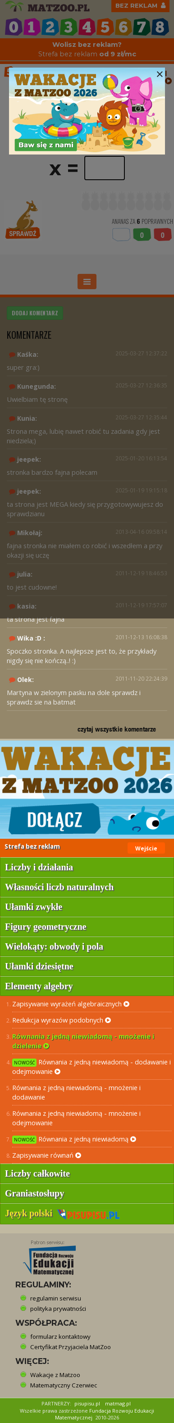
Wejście (146, 848)
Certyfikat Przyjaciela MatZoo (70, 1347)
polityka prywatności (58, 1309)
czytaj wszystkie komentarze (117, 729)
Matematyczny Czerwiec (63, 1385)
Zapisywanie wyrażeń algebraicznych (70, 1003)
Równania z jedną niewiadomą (74, 1139)
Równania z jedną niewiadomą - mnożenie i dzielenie (83, 1041)
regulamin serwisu (55, 1298)
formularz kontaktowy (60, 1336)
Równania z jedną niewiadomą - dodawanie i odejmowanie (91, 1066)
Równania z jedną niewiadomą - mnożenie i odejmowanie (76, 1118)
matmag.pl (118, 1403)
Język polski (62, 1213)
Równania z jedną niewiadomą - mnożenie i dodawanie (76, 1092)
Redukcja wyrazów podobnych (61, 1019)
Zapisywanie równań (46, 1154)
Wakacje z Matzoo (55, 1375)
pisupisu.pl (87, 1403)
